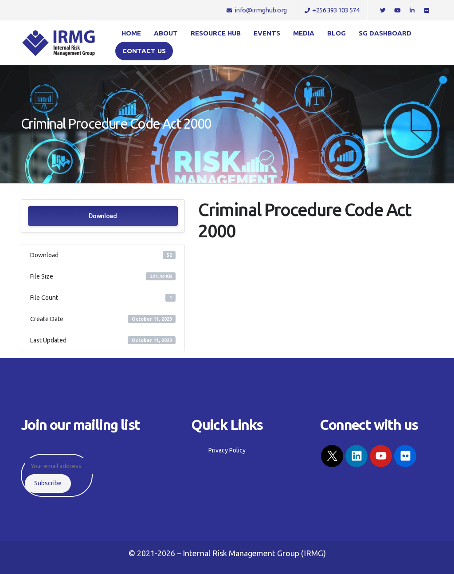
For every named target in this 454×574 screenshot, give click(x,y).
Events (267, 33)
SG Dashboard (385, 33)
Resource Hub (216, 33)
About (166, 33)
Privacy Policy (39, 383)
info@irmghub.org (257, 10)
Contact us (144, 51)
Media (303, 33)
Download (103, 216)
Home (131, 33)
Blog (336, 33)
